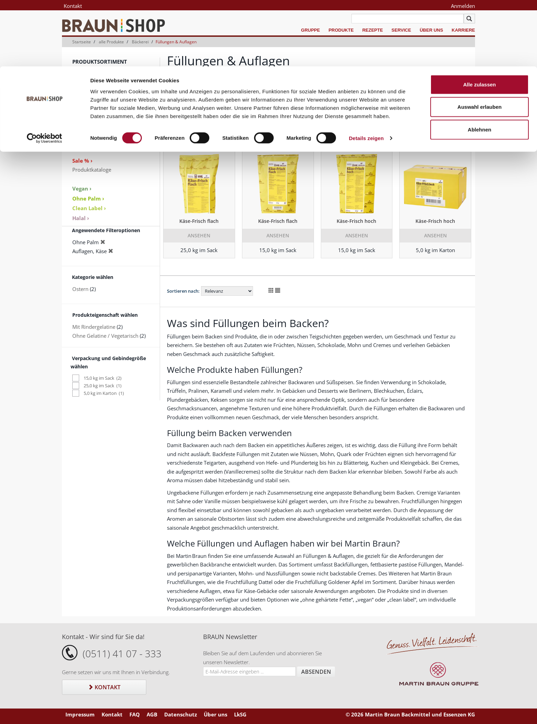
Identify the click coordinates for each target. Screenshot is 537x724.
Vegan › (82, 188)
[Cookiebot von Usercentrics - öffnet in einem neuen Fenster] (44, 72)
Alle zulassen (479, 18)
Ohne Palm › (88, 198)
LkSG (240, 714)
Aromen (81, 124)
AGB (152, 714)
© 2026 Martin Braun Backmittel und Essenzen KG (410, 714)
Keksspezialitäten (92, 115)
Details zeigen (366, 72)
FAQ (134, 714)
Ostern (80, 288)
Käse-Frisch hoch (356, 221)
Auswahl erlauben (479, 41)
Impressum (80, 714)
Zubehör (82, 141)
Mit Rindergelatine (93, 326)
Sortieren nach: (183, 107)
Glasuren (83, 106)
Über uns (215, 714)
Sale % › (82, 160)
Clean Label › (89, 208)
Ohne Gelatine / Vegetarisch (105, 335)
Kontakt (104, 687)
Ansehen (199, 235)
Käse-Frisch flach (199, 221)
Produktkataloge (91, 169)
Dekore (81, 132)
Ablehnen (479, 63)
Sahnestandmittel (93, 89)
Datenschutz (180, 714)
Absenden (316, 672)
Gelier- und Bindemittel (100, 97)
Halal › (80, 218)
